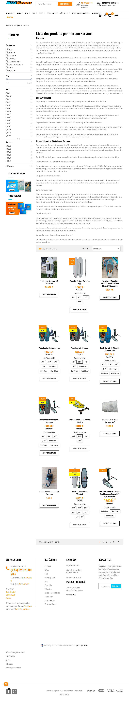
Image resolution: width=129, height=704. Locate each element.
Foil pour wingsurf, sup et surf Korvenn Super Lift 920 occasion (109, 494)
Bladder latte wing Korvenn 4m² (110, 420)
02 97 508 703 (21, 572)
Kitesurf (48, 566)
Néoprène (48, 589)
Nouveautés (106, 248)
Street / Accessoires (52, 592)
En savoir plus (70, 595)
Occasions (49, 596)
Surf (46, 581)
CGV (61, 690)
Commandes (10, 656)
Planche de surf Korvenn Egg (80, 282)
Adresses (9, 664)
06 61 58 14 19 (23, 583)
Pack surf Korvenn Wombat (79, 492)
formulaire (28, 606)
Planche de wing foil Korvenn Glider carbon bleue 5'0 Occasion (110, 283)
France (8, 598)
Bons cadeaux (50, 600)
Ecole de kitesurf (51, 604)
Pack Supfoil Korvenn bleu (49, 348)
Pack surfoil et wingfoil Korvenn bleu (109, 349)
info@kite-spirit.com (22, 609)
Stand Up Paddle (50, 577)
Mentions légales (53, 690)
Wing (47, 570)
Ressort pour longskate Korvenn (49, 492)
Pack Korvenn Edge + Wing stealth (79, 420)
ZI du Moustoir (11, 592)
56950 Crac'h (10, 595)
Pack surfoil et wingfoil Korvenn (49, 420)
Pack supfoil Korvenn (79, 348)
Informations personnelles (15, 652)
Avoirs (8, 660)
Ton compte (10, 648)
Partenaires (68, 690)
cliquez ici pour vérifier (81, 645)
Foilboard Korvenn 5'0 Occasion (49, 282)
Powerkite (48, 585)
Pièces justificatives (13, 667)
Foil (46, 574)
